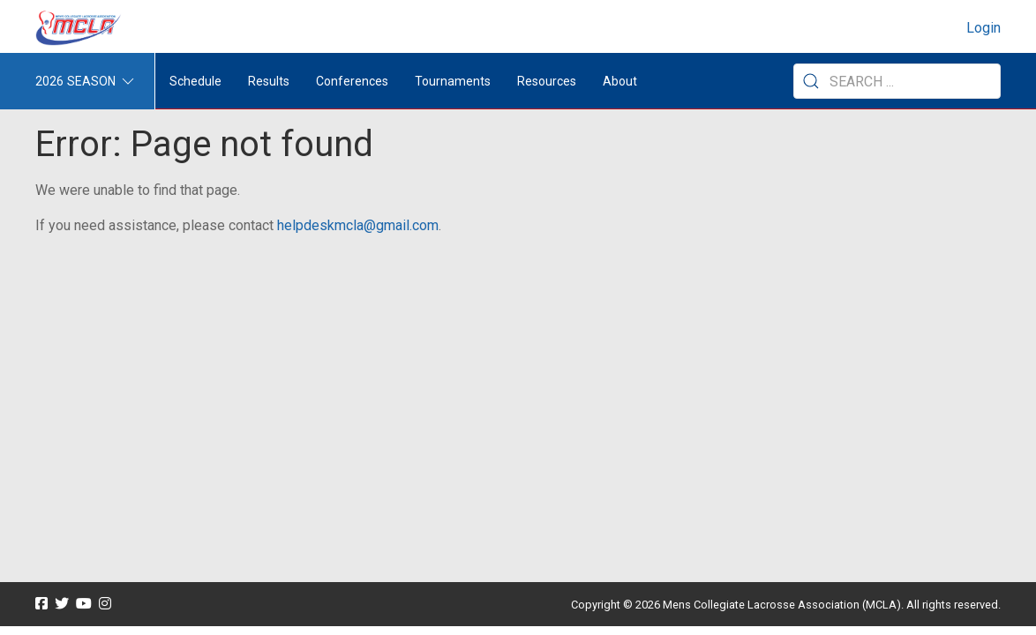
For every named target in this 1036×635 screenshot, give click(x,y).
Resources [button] (546, 81)
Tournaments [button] (453, 81)
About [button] (620, 81)
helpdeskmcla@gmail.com (358, 225)
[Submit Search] (811, 81)
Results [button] (268, 81)
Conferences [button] (352, 81)
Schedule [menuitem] (195, 81)
